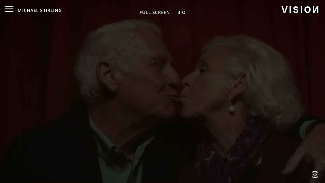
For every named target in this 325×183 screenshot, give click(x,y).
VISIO (300, 9)
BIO (181, 12)
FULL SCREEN (154, 12)
